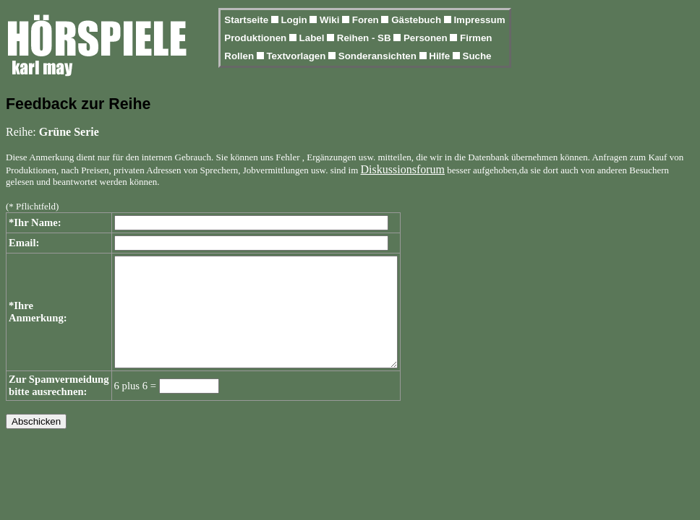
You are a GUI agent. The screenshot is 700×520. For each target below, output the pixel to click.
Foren (367, 19)
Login (295, 19)
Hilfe (441, 56)
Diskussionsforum (403, 169)
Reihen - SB (365, 37)
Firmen (476, 37)
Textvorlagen (297, 56)
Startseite (247, 19)
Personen (427, 37)
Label (313, 37)
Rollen (240, 56)
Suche (477, 56)
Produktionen (256, 37)
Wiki (331, 19)
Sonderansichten (378, 56)
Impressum (479, 19)
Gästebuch (417, 19)
